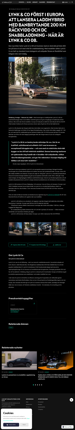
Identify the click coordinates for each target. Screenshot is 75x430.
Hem (27, 402)
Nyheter (21, 2)
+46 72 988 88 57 (14, 312)
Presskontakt (51, 2)
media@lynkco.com (14, 310)
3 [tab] (37, 385)
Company (40, 409)
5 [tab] (41, 385)
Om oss (29, 2)
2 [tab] (35, 385)
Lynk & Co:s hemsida (53, 195)
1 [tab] (33, 385)
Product (11, 327)
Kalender (42, 2)
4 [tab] (39, 385)
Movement (40, 402)
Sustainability (41, 407)
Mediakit (35, 2)
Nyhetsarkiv (29, 404)
